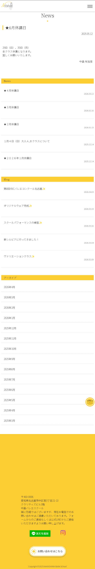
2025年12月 (10, 328)
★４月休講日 (11, 90)
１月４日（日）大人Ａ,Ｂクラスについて (27, 141)
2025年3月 (9, 420)
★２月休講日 (11, 124)
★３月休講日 (11, 107)
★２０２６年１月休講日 (17, 158)
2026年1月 (9, 318)
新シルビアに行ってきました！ (21, 239)
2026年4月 (9, 287)
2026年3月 (9, 297)
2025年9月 (9, 359)
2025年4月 (9, 410)
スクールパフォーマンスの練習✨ (23, 222)
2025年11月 (10, 338)
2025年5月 (9, 400)
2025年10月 (10, 348)
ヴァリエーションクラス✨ (19, 256)
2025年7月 (9, 379)
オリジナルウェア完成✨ (18, 205)
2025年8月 (9, 369)
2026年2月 (9, 307)
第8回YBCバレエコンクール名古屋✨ (24, 188)
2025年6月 (9, 390)
